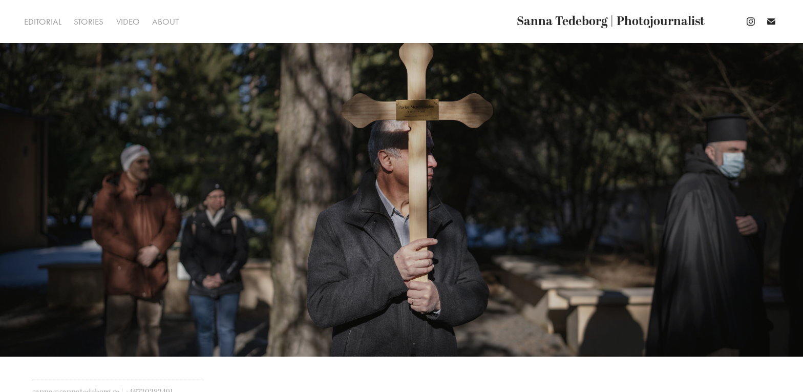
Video (128, 21)
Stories (88, 21)
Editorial (42, 21)
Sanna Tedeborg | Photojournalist (611, 21)
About (165, 21)
